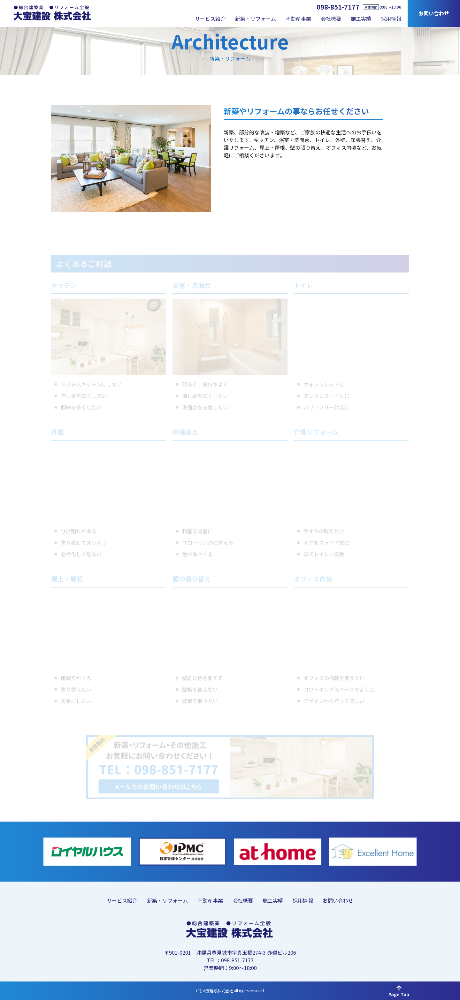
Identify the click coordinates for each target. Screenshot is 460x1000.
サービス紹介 (210, 18)
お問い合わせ (433, 13)
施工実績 (361, 18)
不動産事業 (298, 18)
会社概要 (331, 18)
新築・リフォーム (255, 18)
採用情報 (391, 18)
